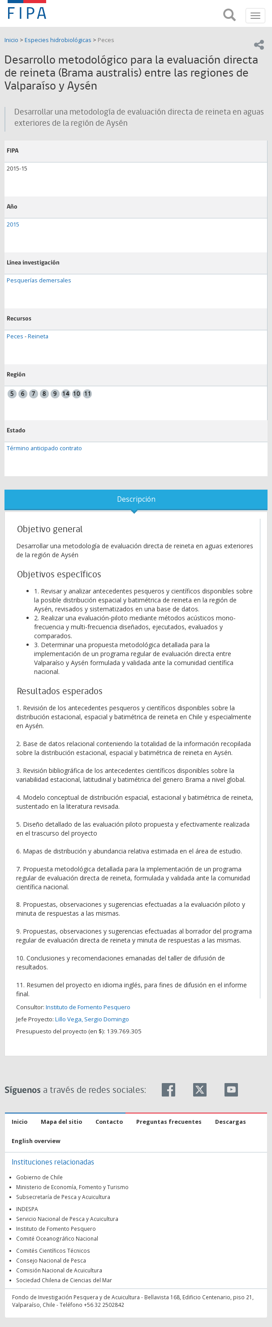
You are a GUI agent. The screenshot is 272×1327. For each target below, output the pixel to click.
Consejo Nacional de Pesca (51, 1260)
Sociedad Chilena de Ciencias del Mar (64, 1280)
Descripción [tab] (136, 499)
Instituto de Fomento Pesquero (88, 1007)
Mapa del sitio (61, 1122)
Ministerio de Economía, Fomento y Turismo (72, 1186)
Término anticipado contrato (44, 448)
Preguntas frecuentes (169, 1122)
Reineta (38, 336)
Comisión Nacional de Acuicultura (59, 1270)
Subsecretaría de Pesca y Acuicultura (63, 1196)
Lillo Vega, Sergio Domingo (92, 1019)
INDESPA (27, 1208)
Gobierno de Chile (39, 1177)
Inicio (12, 40)
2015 (13, 224)
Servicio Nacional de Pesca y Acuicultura (67, 1218)
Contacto (109, 1122)
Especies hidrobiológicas (58, 40)
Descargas (230, 1122)
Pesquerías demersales (39, 280)
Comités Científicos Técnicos (53, 1250)
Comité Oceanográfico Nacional (57, 1238)
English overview (36, 1141)
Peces (106, 40)
